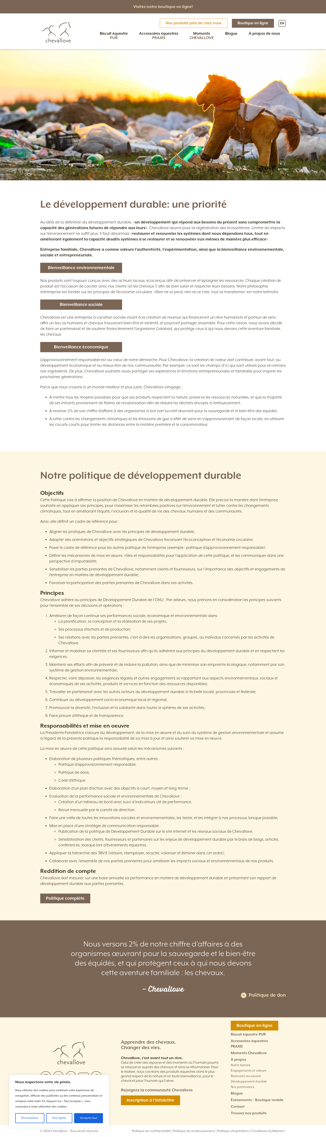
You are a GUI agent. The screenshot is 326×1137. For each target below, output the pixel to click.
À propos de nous (264, 34)
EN (282, 23)
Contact (238, 1107)
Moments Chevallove (249, 1053)
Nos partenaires (242, 1087)
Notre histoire (241, 1065)
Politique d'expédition (233, 1131)
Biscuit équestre (114, 36)
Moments (202, 36)
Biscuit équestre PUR (248, 1034)
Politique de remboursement (194, 1131)
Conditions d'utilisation (268, 1131)
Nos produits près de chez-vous (193, 23)
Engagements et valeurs (248, 1071)
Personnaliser (29, 1118)
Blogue (231, 34)
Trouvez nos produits (248, 1113)
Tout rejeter (59, 1118)
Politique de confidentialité (151, 1131)
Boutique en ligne (253, 23)
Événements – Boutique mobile (257, 1100)
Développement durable (249, 1081)
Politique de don (263, 995)
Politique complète (65, 898)
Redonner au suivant (246, 1076)
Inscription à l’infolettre (150, 1100)
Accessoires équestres (158, 36)
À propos (238, 1060)
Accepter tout (88, 1118)
